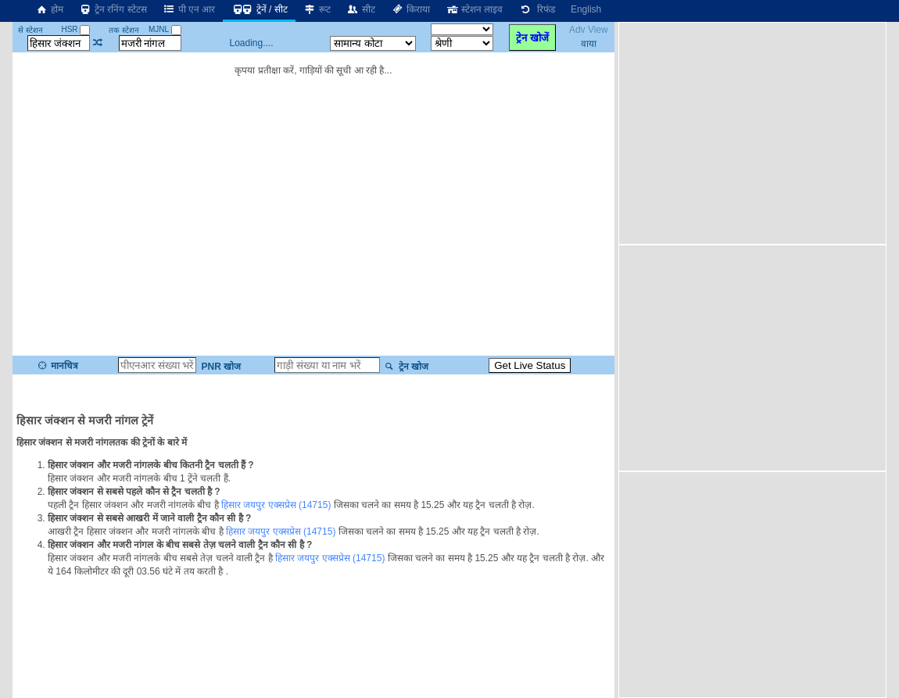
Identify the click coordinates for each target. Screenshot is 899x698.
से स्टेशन (30, 30)
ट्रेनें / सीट (259, 9)
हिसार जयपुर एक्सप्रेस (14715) (276, 504)
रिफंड (536, 9)
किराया (410, 9)
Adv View (588, 29)
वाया (588, 43)
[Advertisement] (754, 132)
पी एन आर (189, 9)
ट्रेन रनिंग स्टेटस (113, 9)
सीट (360, 9)
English (586, 9)
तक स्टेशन (124, 30)
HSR (75, 29)
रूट (317, 9)
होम (49, 9)
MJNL (165, 29)
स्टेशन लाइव (474, 9)
